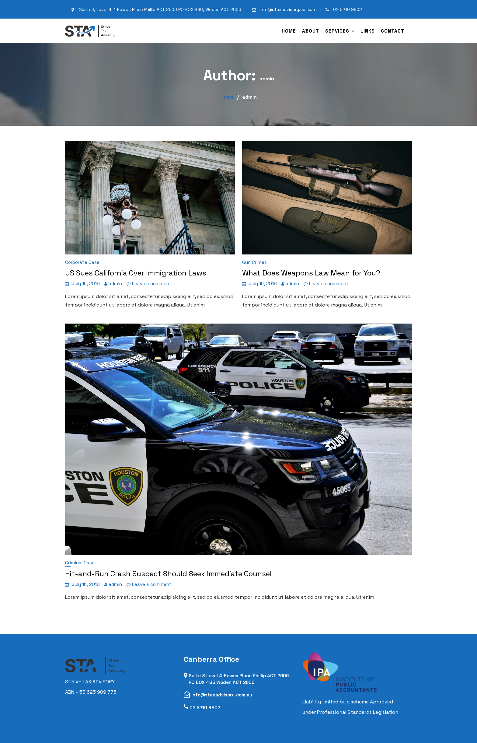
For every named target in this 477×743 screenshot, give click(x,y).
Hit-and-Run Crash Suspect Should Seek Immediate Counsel (168, 573)
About (310, 31)
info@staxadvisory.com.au (222, 694)
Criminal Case (80, 563)
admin (115, 283)
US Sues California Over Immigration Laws (135, 273)
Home (289, 31)
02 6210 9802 (205, 707)
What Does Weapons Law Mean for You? (311, 273)
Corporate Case (82, 262)
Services (337, 31)
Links (367, 31)
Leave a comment (152, 283)
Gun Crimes (254, 262)
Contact (392, 31)
